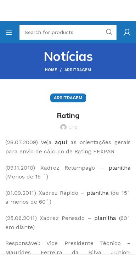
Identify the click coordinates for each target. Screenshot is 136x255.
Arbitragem (77, 70)
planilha (98, 192)
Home (51, 70)
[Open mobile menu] (9, 32)
